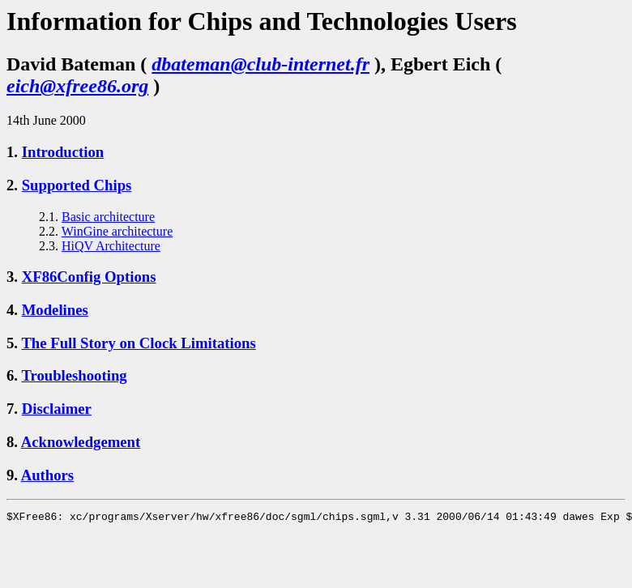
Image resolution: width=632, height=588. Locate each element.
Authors (47, 475)
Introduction (63, 151)
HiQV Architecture (111, 246)
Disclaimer (57, 408)
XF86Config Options (89, 276)
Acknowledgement (81, 441)
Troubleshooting (73, 375)
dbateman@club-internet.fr (260, 64)
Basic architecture (108, 217)
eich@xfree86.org (77, 85)
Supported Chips (77, 185)
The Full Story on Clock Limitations (138, 343)
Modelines (55, 309)
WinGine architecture (117, 231)
